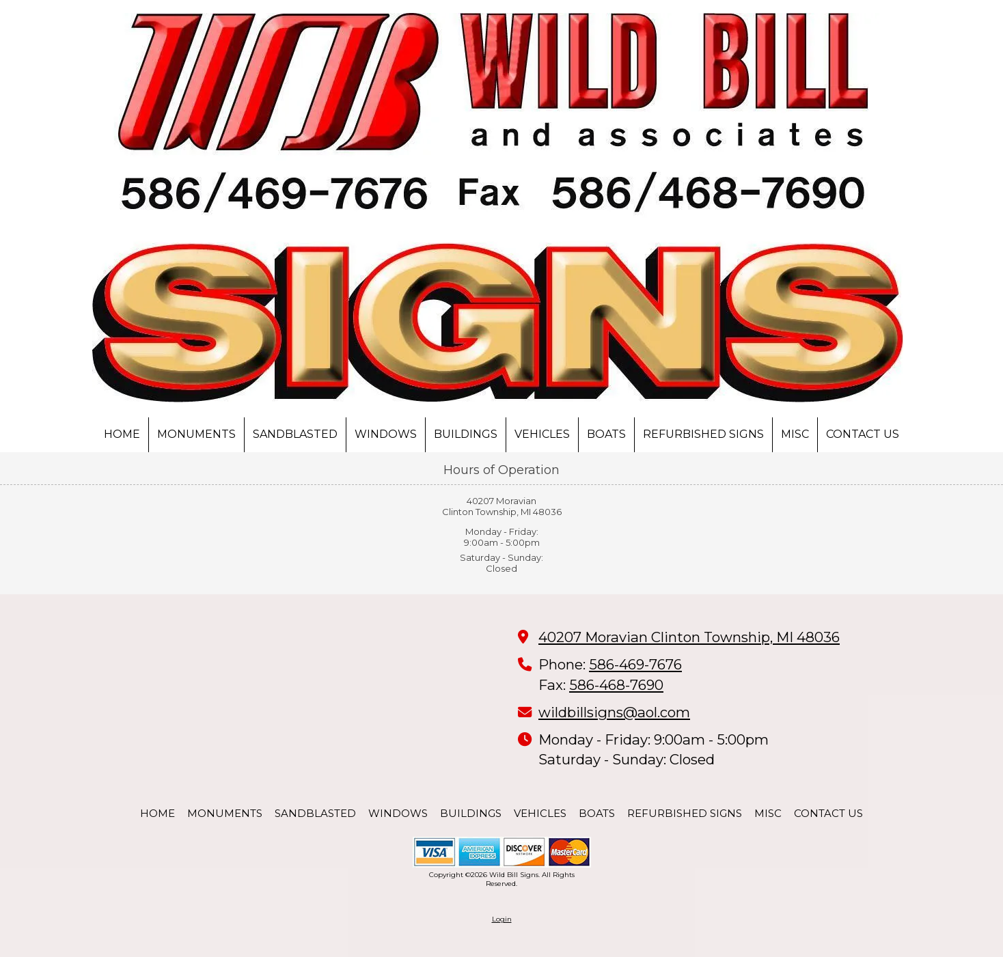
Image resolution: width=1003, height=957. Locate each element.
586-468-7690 (616, 684)
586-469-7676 (635, 664)
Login (502, 919)
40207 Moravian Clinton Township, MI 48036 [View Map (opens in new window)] (689, 637)
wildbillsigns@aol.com (614, 712)
